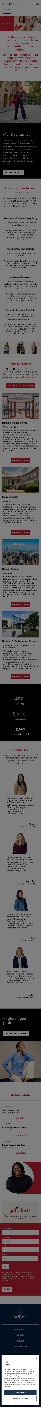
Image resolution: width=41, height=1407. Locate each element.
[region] (20, 1380)
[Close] (36, 1358)
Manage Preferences (20, 1398)
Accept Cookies (20, 1392)
